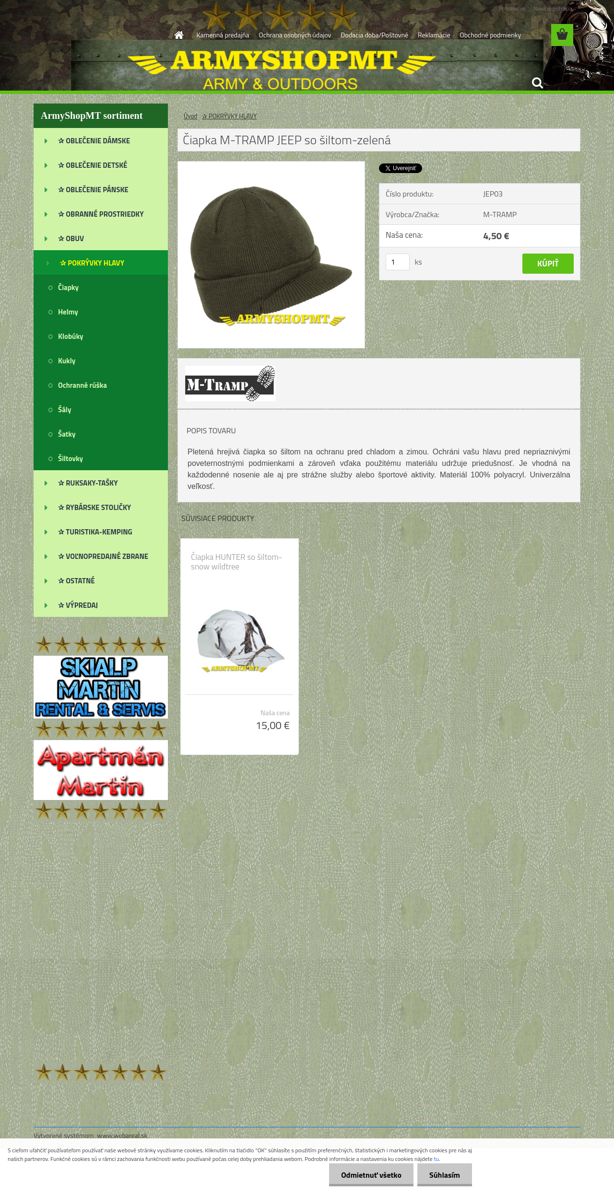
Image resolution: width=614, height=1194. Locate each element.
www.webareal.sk (122, 1135)
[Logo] (99, 35)
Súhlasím (444, 1175)
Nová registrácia (552, 8)
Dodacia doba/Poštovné (374, 35)
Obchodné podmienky (490, 35)
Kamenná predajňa (223, 35)
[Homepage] (178, 35)
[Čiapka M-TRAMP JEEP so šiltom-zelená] (271, 165)
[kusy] (398, 262)
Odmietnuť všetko (371, 1175)
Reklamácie (434, 35)
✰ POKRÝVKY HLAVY (229, 116)
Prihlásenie (512, 8)
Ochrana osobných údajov (295, 35)
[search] (537, 83)
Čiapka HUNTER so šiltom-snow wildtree (236, 561)
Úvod (190, 116)
